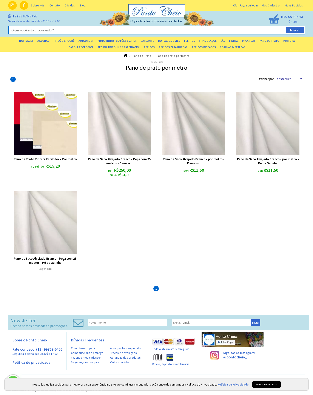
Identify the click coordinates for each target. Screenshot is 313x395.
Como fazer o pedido (84, 348)
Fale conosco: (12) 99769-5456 (37, 351)
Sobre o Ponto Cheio (29, 340)
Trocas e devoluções (123, 353)
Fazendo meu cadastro (86, 358)
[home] (157, 22)
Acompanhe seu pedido (125, 348)
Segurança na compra (85, 362)
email (176, 322)
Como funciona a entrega (87, 353)
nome (92, 322)
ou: (111, 175)
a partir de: (38, 166)
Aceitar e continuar (267, 384)
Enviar (255, 322)
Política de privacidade (31, 362)
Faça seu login (249, 5)
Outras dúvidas (120, 362)
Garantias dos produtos (125, 358)
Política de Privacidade (232, 384)
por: (111, 171)
